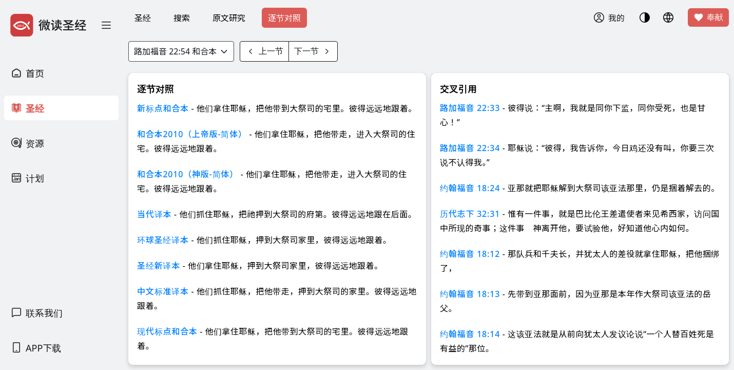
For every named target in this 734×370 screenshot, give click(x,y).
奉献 (708, 17)
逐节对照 (284, 18)
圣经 (142, 18)
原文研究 (229, 18)
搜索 (181, 18)
